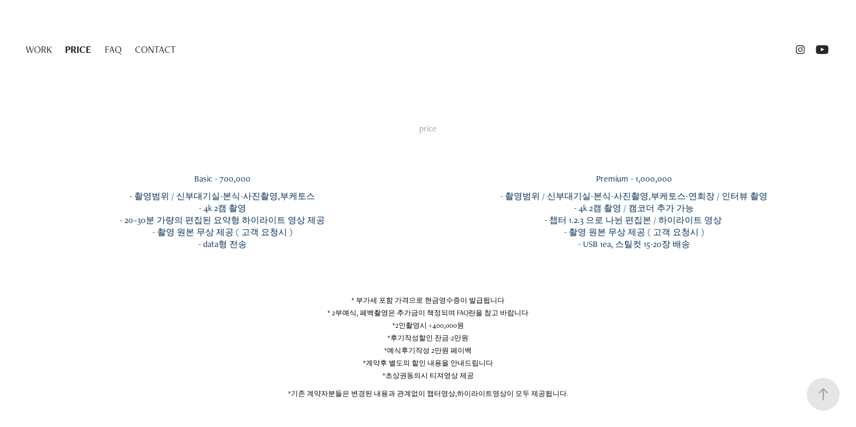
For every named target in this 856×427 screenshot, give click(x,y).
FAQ (113, 49)
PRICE (78, 49)
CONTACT (155, 49)
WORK (39, 49)
